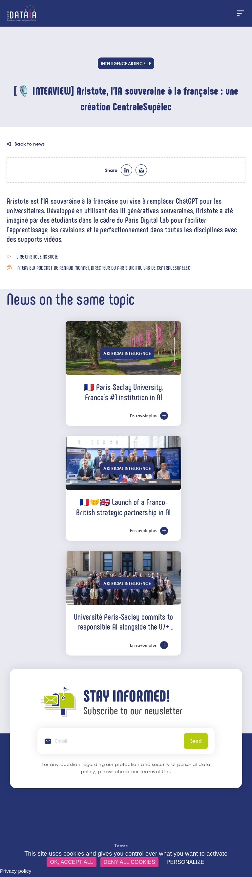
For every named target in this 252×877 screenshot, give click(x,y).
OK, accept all (71, 862)
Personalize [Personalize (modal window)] (185, 862)
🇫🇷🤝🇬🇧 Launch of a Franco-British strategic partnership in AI (123, 507)
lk (126, 170)
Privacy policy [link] (16, 871)
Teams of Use (155, 771)
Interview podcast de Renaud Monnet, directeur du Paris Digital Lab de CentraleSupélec (103, 268)
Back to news (29, 144)
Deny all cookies (129, 862)
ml (141, 170)
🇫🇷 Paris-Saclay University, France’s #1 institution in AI (123, 392)
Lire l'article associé (37, 256)
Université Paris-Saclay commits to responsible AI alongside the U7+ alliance (123, 621)
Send (195, 741)
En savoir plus (143, 415)
